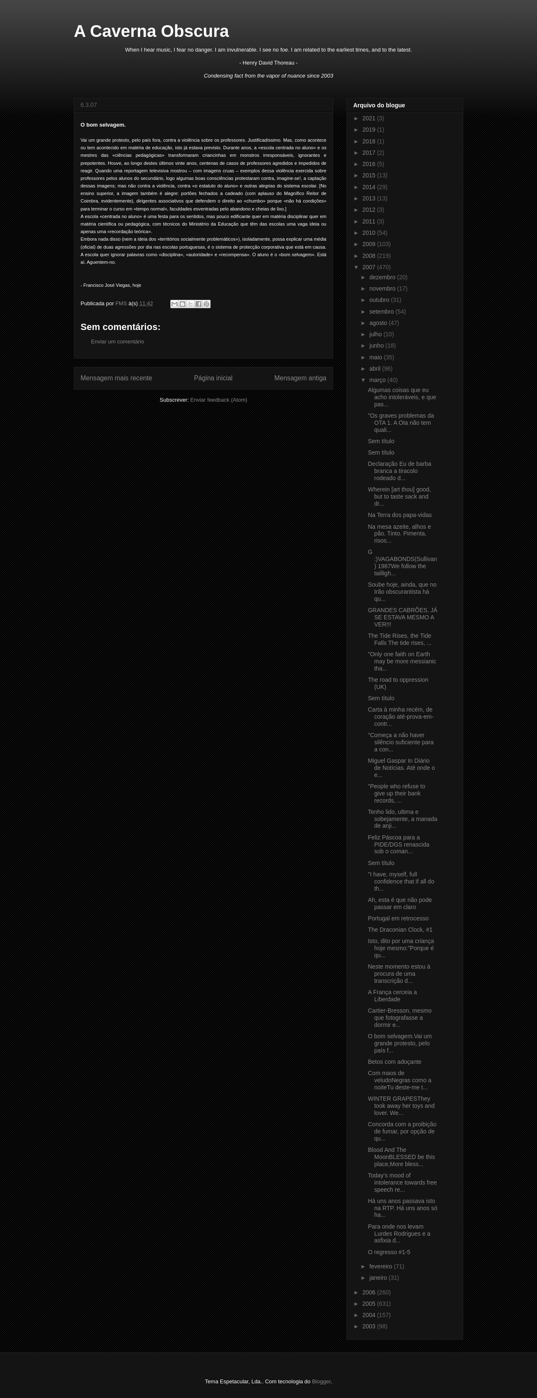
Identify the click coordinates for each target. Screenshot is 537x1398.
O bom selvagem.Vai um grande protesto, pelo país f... (400, 1043)
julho (376, 334)
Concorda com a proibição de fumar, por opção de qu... (402, 1131)
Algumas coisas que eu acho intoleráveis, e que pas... (402, 397)
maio (376, 357)
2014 (369, 187)
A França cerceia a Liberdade (392, 996)
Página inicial (213, 378)
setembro (382, 311)
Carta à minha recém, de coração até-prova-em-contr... (401, 716)
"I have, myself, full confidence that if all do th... (401, 881)
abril (375, 368)
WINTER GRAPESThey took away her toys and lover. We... (401, 1105)
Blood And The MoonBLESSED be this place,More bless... (401, 1156)
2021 (369, 118)
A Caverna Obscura (151, 31)
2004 (369, 1315)
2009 (369, 244)
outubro (380, 299)
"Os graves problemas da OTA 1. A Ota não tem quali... (401, 422)
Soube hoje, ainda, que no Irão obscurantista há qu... (402, 591)
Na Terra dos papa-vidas (400, 515)
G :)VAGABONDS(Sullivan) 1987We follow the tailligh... (402, 562)
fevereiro (381, 1266)
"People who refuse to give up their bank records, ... (396, 793)
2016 (369, 164)
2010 (369, 232)
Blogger (321, 1381)
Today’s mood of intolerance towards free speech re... (402, 1182)
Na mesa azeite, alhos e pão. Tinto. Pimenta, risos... (399, 533)
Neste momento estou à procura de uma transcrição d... (399, 973)
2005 (369, 1303)
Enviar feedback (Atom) (219, 400)
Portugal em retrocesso (398, 918)
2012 (369, 209)
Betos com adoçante (395, 1061)
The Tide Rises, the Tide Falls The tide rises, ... (400, 639)
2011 (369, 221)
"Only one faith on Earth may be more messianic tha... (402, 661)
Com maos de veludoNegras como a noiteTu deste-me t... (399, 1080)
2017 (369, 152)
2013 (369, 198)
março (378, 380)
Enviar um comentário (117, 341)
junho (377, 345)
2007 (369, 267)
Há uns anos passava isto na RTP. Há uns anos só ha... (402, 1208)
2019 (369, 129)
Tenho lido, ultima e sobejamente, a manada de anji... (402, 818)
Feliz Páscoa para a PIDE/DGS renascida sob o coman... (399, 844)
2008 (369, 255)
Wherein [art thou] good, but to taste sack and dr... (399, 496)
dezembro (383, 277)
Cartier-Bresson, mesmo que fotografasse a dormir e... (400, 1017)
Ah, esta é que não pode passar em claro (400, 903)
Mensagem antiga (300, 378)
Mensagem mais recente (116, 378)
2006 (369, 1292)
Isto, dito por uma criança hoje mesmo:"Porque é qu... (401, 948)
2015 (369, 175)
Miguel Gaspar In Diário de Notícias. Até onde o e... (401, 767)
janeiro (378, 1277)
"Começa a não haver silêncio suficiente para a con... (401, 742)
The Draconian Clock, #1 (400, 929)
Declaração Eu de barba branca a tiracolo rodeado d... (399, 470)
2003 (369, 1326)
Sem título (381, 441)
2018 (369, 141)
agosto (378, 323)
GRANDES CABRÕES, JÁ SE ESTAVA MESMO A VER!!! (403, 617)
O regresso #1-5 (389, 1252)
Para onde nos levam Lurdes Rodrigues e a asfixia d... (399, 1233)
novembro (383, 288)
